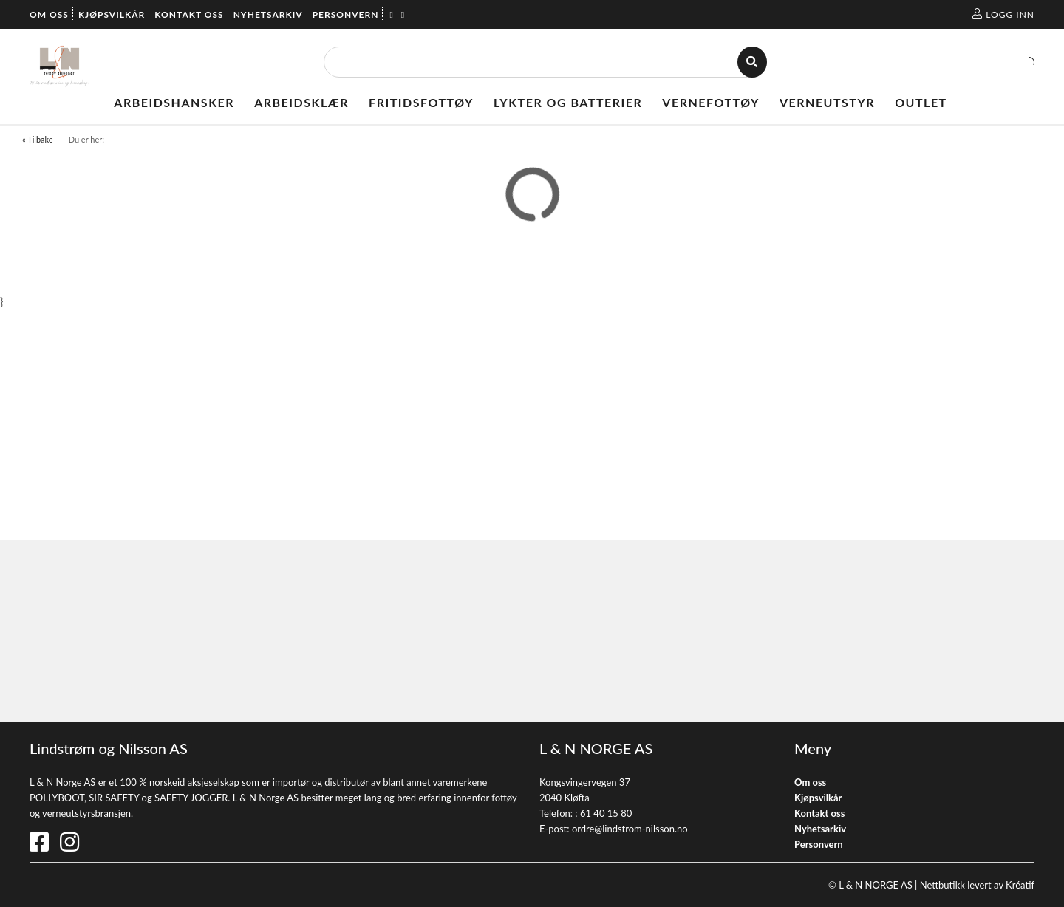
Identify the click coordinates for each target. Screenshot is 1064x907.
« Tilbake (37, 139)
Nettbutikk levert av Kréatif (977, 885)
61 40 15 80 (606, 813)
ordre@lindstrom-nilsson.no (630, 829)
